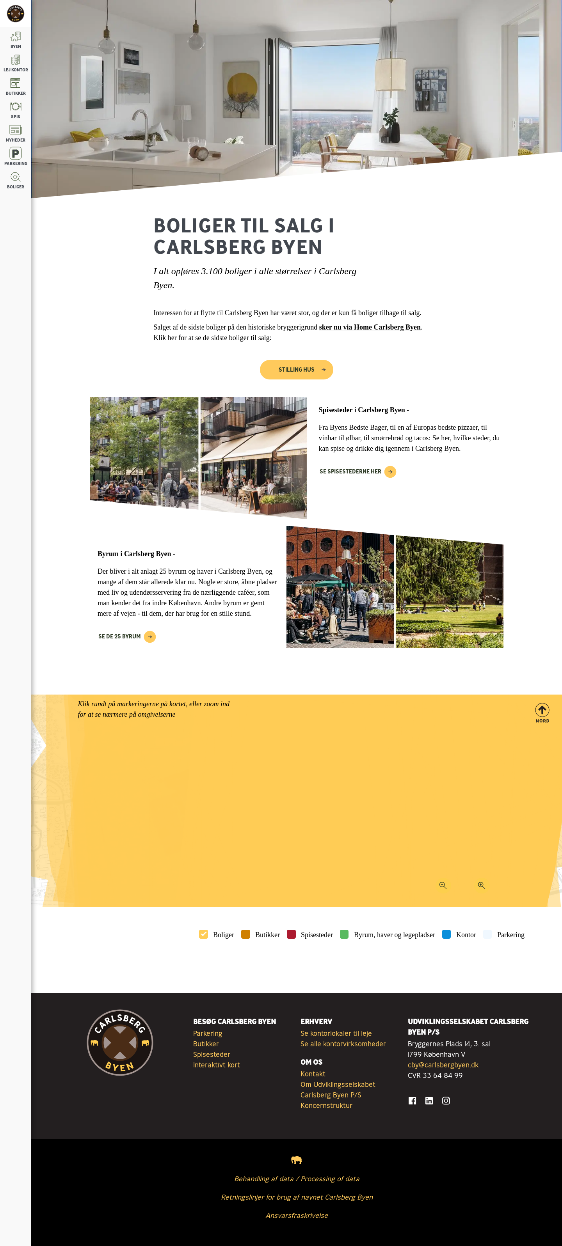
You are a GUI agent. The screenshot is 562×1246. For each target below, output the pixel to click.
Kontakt (313, 1073)
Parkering (511, 935)
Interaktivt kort (216, 1064)
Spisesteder (317, 935)
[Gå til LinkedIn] (429, 1100)
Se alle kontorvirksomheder (343, 1043)
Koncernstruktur (326, 1105)
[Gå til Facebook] (412, 1100)
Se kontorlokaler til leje (336, 1033)
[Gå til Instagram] (445, 1100)
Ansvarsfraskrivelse (296, 1215)
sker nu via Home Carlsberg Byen (370, 327)
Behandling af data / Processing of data (296, 1178)
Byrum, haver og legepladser (394, 935)
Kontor (466, 935)
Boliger (223, 935)
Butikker (267, 935)
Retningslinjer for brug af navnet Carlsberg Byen (297, 1197)
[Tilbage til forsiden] (16, 14)
